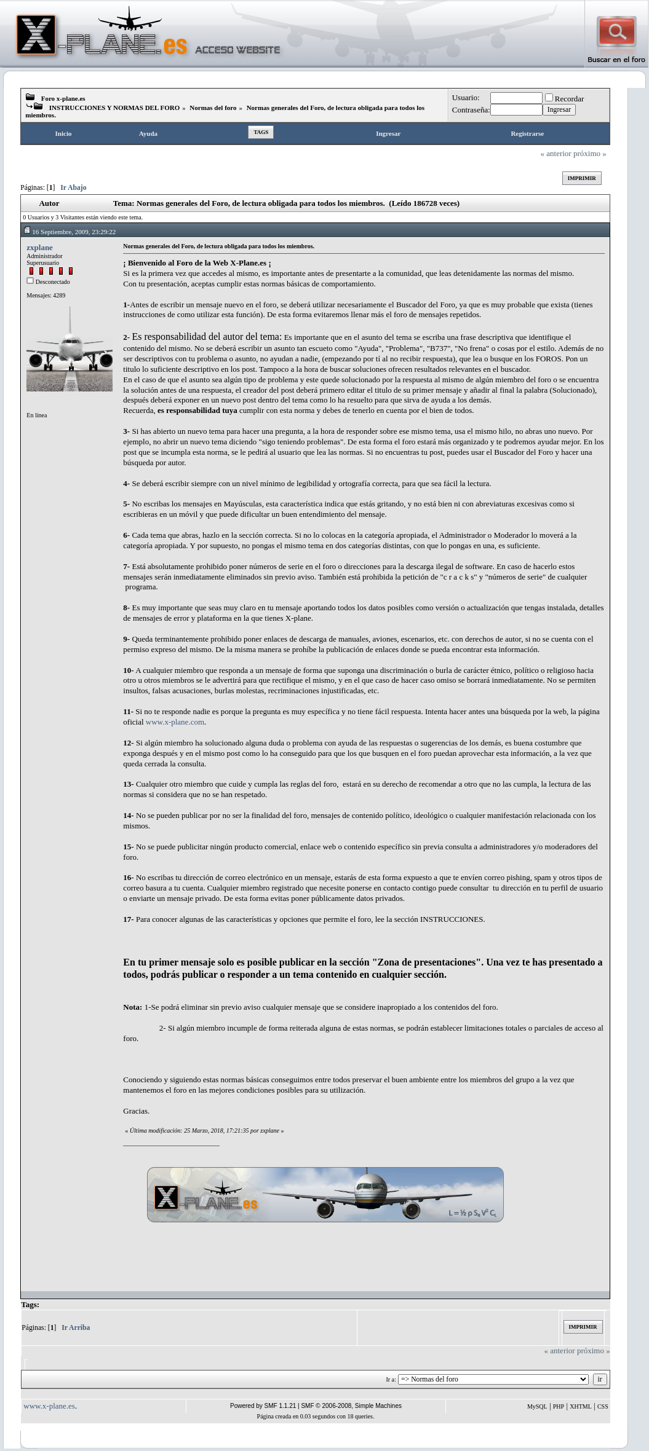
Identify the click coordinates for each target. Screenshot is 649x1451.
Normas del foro (212, 107)
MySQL (537, 1406)
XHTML (581, 1406)
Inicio (63, 133)
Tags (260, 132)
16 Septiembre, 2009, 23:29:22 (69, 231)
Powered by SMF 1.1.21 (263, 1405)
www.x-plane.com (175, 721)
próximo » (590, 153)
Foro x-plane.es (63, 98)
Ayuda (148, 133)
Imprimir (582, 178)
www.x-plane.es (49, 1405)
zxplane (39, 247)
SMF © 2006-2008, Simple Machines (351, 1405)
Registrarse (527, 133)
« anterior (556, 153)
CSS (602, 1406)
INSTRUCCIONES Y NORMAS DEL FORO (114, 107)
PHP (558, 1406)
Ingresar (388, 133)
